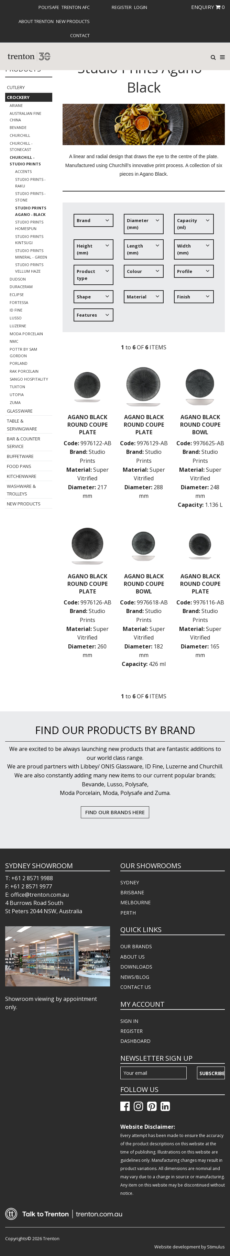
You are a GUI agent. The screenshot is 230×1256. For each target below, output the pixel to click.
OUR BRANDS (136, 946)
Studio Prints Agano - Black (30, 211)
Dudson (18, 279)
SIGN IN (129, 1021)
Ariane (16, 105)
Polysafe (49, 7)
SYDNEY (129, 882)
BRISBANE (132, 892)
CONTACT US (135, 987)
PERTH (128, 912)
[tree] (143, 270)
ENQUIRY (208, 6)
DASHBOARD (135, 1041)
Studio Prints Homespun (29, 225)
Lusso (16, 317)
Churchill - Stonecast (21, 146)
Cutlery (16, 87)
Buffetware (20, 456)
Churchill (20, 135)
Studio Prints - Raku (30, 182)
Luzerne (18, 325)
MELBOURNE (135, 902)
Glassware (20, 411)
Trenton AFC (76, 7)
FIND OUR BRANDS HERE (115, 812)
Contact (80, 35)
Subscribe (212, 1073)
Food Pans (19, 466)
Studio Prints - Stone (30, 197)
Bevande (18, 127)
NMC (14, 341)
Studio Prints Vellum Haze (29, 268)
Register (122, 7)
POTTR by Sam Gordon (23, 352)
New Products (73, 21)
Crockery (18, 97)
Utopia (17, 394)
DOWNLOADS (136, 966)
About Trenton (36, 21)
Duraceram (21, 286)
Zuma (15, 402)
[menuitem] (48, 7)
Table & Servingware (22, 425)
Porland (19, 363)
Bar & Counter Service (23, 442)
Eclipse (17, 294)
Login (140, 7)
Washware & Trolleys (21, 490)
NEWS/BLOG (134, 977)
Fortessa (19, 302)
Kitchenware (21, 476)
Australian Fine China (25, 116)
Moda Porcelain (26, 333)
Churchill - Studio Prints (25, 160)
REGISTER (131, 1031)
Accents (23, 171)
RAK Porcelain (24, 371)
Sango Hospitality (29, 379)
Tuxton (17, 386)
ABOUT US (132, 956)
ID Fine (16, 310)
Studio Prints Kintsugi (29, 239)
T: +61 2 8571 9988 (29, 878)
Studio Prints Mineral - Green (31, 254)
